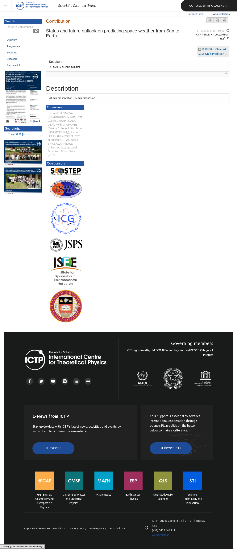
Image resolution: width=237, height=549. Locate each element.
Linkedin (76, 381)
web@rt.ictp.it (160, 535)
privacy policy (77, 528)
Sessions (12, 52)
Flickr (88, 381)
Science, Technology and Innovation (192, 498)
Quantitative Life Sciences (163, 496)
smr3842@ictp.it (21, 134)
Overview (12, 39)
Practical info (14, 65)
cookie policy (97, 528)
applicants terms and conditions (45, 528)
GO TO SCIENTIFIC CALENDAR (208, 5)
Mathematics (103, 494)
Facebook (29, 381)
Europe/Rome (195, 14)
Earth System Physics (133, 496)
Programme (13, 46)
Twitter (41, 381)
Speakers (12, 58)
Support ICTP (170, 448)
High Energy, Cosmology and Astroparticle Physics (44, 498)
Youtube (53, 381)
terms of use (117, 528)
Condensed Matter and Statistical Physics (74, 498)
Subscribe (53, 448)
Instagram (64, 381)
